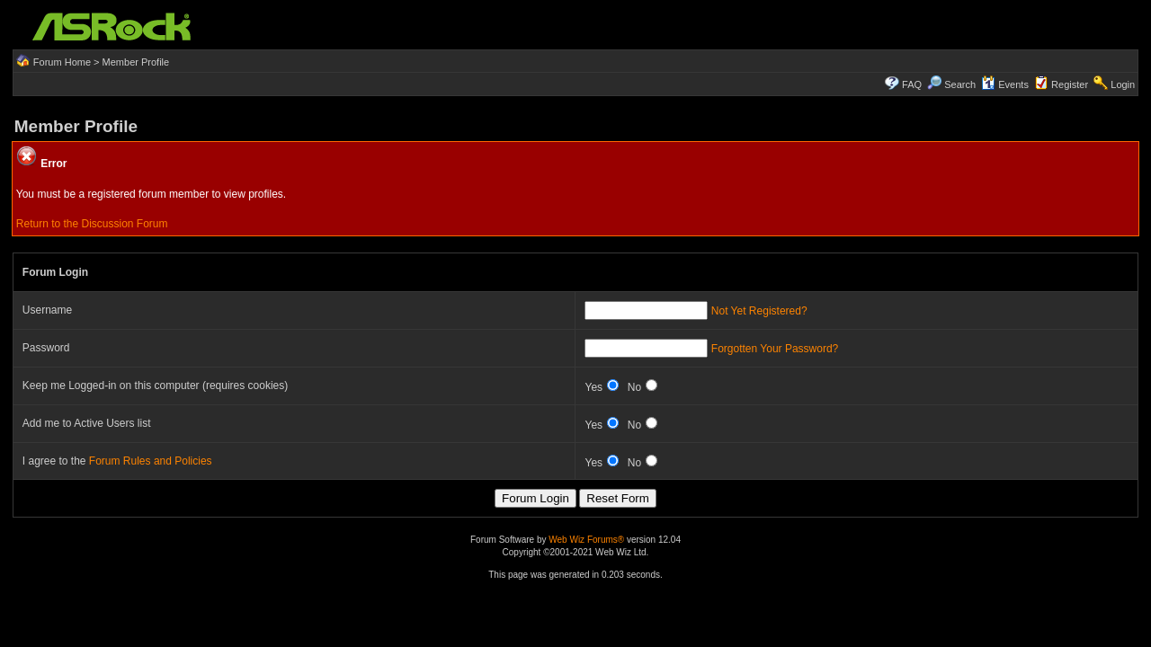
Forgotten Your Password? (774, 348)
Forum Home (62, 62)
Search (960, 84)
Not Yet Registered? (759, 311)
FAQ (912, 84)
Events (1005, 84)
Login (1123, 84)
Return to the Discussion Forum (92, 223)
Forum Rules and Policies (150, 461)
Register (1069, 84)
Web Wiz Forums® (586, 540)
